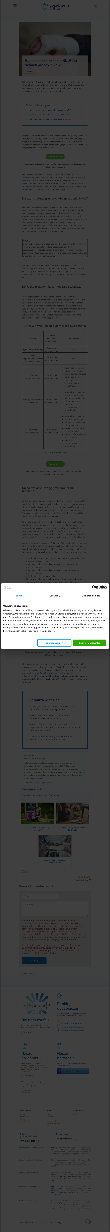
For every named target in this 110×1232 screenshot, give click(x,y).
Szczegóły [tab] (55, 595)
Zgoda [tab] (19, 595)
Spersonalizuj (54, 643)
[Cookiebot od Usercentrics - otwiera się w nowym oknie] (94, 587)
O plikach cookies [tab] (91, 595)
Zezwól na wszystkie (89, 643)
